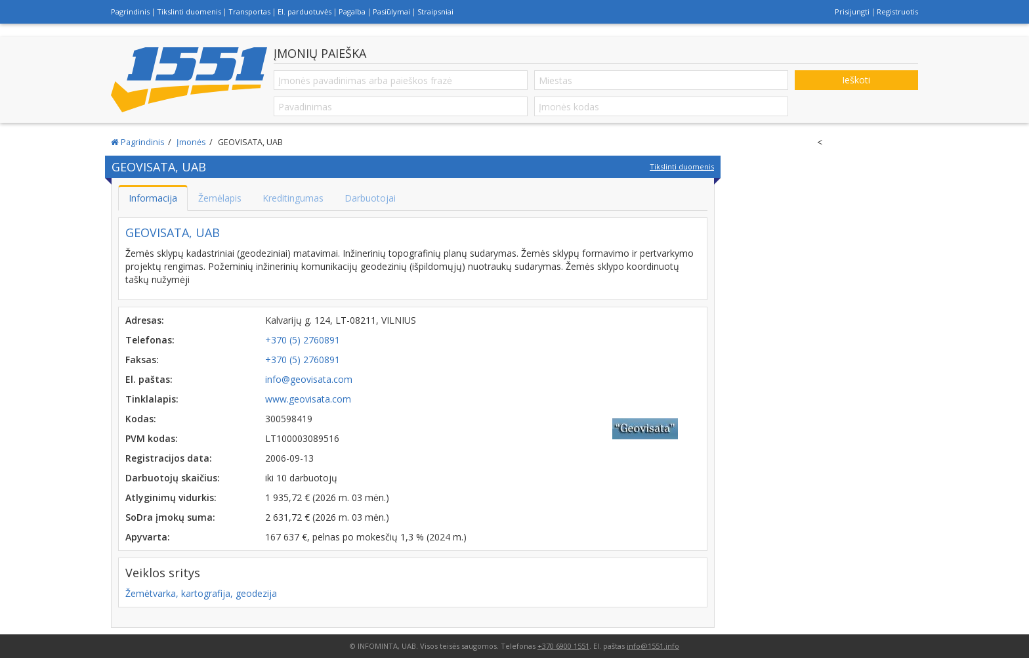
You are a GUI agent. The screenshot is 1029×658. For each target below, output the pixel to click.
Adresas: (144, 320)
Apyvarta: (147, 537)
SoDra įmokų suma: (170, 517)
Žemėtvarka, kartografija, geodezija (201, 593)
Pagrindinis (130, 11)
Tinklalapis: (151, 399)
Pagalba (352, 11)
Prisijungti (852, 11)
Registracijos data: (168, 458)
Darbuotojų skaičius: (172, 478)
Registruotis (897, 11)
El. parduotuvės (304, 11)
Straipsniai (435, 11)
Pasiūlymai (391, 11)
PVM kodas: (151, 438)
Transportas (249, 11)
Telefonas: (150, 340)
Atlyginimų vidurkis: (171, 497)
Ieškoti (856, 80)
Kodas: (140, 418)
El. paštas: (149, 379)
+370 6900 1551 (563, 646)
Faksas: (142, 359)
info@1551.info (653, 646)
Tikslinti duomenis (189, 11)
